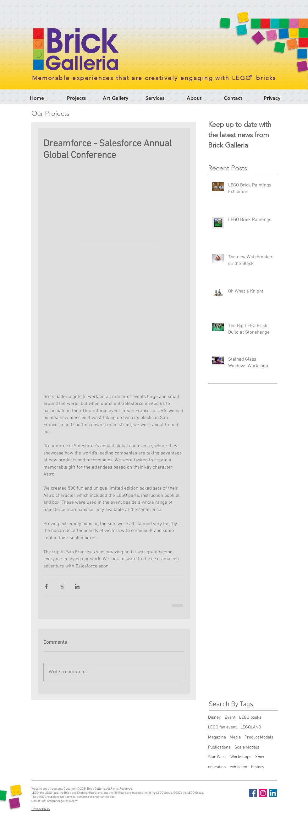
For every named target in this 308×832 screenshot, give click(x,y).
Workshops (240, 757)
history (257, 767)
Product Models (259, 737)
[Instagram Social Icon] (263, 793)
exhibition (238, 767)
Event (230, 717)
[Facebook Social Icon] (253, 793)
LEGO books (250, 717)
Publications (219, 747)
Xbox (259, 757)
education (217, 767)
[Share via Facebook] (46, 586)
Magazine (217, 737)
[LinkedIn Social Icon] (273, 793)
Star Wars (217, 757)
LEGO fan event (222, 727)
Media (235, 737)
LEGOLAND (250, 727)
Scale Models (246, 747)
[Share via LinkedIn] (77, 586)
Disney (214, 717)
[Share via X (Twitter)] (62, 586)
